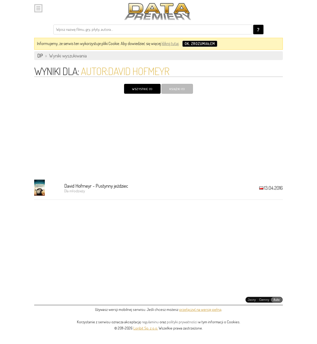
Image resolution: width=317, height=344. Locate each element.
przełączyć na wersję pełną (200, 309)
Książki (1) (177, 89)
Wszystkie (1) (142, 89)
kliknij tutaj (170, 43)
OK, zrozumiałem (200, 43)
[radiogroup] (264, 300)
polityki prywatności (182, 321)
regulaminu (150, 321)
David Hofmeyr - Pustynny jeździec (96, 186)
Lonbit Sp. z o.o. (145, 328)
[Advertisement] (158, 136)
